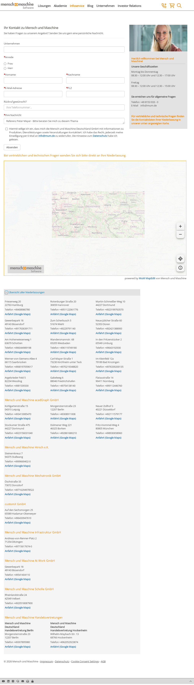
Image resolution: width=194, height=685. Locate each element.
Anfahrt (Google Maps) (17, 314)
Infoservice (77, 6)
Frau (10, 63)
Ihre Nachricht (13, 115)
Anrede (9, 57)
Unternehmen (105, 6)
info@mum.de (46, 135)
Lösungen (44, 6)
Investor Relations (129, 6)
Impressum (46, 661)
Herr (10, 68)
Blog (90, 6)
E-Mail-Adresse (13, 88)
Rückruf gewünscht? (15, 101)
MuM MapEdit (147, 278)
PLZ (70, 88)
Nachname (74, 74)
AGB (103, 661)
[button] (32, 681)
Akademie (60, 6)
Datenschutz (100, 135)
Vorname (10, 74)
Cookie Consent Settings (85, 661)
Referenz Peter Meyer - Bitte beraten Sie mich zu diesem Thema (64, 121)
